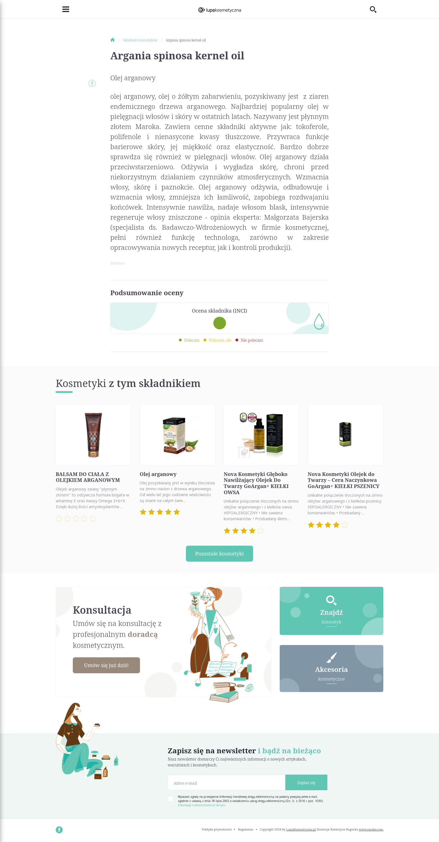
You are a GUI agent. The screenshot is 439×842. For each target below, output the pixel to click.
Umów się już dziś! (106, 665)
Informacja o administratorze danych (201, 805)
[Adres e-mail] (227, 782)
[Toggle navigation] (62, 9)
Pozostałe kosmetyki (219, 553)
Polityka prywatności (217, 829)
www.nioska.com (371, 829)
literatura (117, 263)
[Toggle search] (376, 9)
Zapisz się (306, 782)
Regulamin (245, 829)
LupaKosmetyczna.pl (301, 829)
